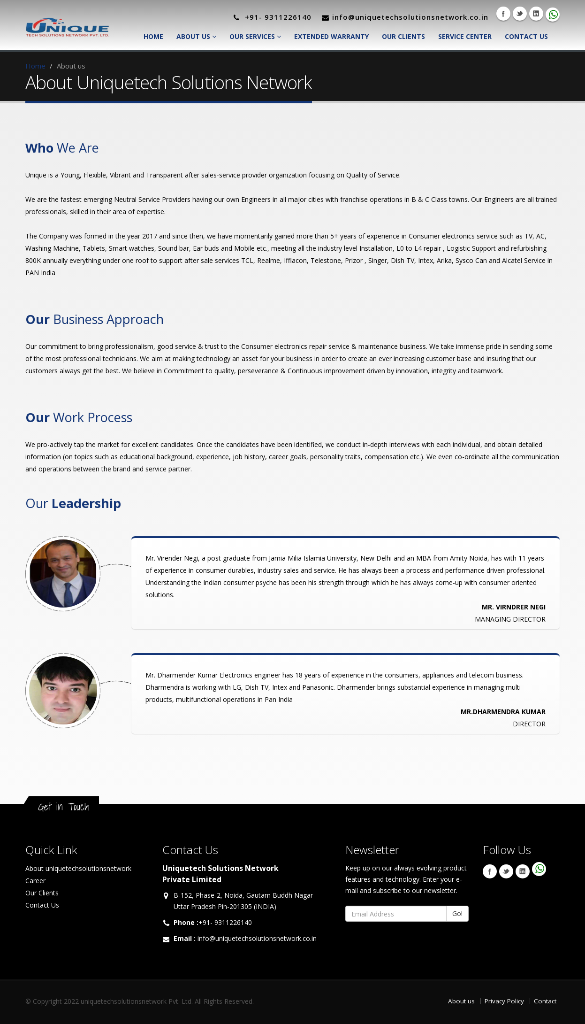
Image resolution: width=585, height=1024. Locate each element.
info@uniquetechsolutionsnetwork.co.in (257, 938)
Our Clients (403, 36)
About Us (196, 36)
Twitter (520, 14)
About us (461, 1001)
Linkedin (536, 14)
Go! (457, 913)
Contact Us (526, 36)
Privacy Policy (504, 1001)
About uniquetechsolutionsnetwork (78, 868)
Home (153, 36)
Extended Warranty (331, 36)
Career (35, 880)
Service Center (465, 36)
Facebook (503, 14)
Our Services (255, 36)
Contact (545, 1001)
